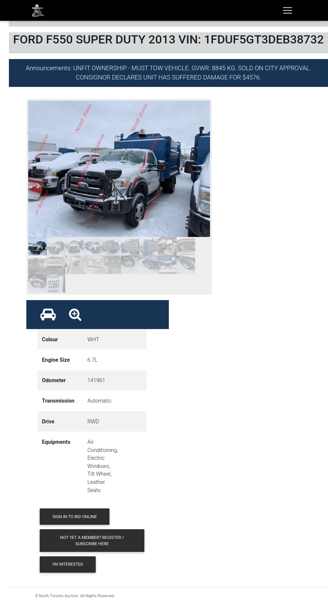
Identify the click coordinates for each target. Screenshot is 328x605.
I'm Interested (67, 564)
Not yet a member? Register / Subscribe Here (92, 540)
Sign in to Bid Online (74, 516)
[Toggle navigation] (288, 10)
